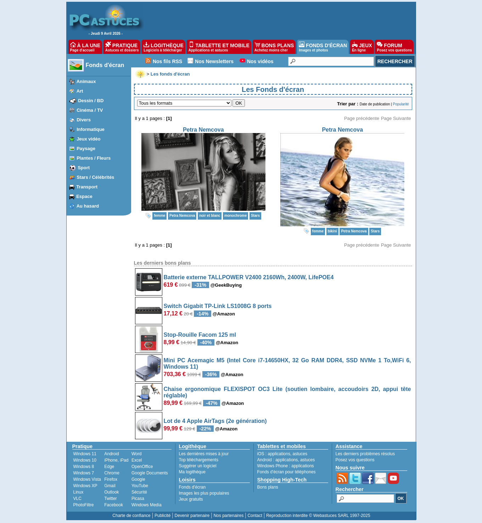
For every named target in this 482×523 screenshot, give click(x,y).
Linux (78, 492)
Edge (109, 466)
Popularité (401, 104)
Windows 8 (83, 466)
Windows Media (146, 504)
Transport (86, 186)
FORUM (394, 47)
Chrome (111, 472)
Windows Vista (87, 479)
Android (111, 453)
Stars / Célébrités (95, 177)
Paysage (86, 148)
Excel (136, 460)
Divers (84, 119)
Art (80, 91)
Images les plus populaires (204, 493)
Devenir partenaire (192, 515)
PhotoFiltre (83, 504)
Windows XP (85, 485)
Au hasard (88, 206)
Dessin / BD (90, 100)
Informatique (91, 129)
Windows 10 (84, 460)
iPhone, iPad (116, 460)
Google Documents (149, 472)
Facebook (113, 504)
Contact (254, 515)
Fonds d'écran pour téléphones (286, 471)
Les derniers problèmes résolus (365, 453)
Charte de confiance (131, 515)
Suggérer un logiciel (198, 465)
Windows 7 (83, 472)
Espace (84, 196)
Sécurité (139, 492)
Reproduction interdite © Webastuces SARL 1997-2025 (318, 515)
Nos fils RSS (167, 61)
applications (279, 453)
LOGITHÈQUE (163, 47)
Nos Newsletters (214, 61)
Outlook (111, 492)
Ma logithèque (192, 471)
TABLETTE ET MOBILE (219, 47)
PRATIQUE (122, 47)
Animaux (86, 81)
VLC (77, 498)
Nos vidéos (260, 61)
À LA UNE (85, 47)
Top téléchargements (198, 459)
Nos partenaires (228, 515)
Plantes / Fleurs (94, 158)
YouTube (139, 485)
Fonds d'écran (105, 65)
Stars (255, 216)
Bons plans (267, 487)
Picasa (137, 498)
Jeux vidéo (88, 139)
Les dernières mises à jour (204, 453)
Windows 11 (84, 453)
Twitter (110, 498)
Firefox (110, 479)
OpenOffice (142, 466)
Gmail (109, 485)
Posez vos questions (355, 459)
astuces (300, 453)
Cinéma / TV (90, 110)
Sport (84, 167)
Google (138, 479)
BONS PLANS (274, 47)
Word (136, 453)
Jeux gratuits (191, 499)
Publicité (162, 515)
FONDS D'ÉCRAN (323, 47)
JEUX (362, 47)
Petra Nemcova (203, 130)
